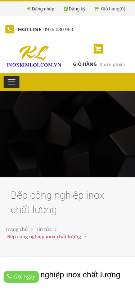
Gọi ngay (21, 276)
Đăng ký (77, 8)
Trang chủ (16, 229)
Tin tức (43, 229)
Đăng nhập (43, 8)
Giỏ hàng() (109, 8)
